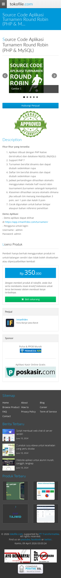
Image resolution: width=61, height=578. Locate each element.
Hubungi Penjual (30, 105)
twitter (48, 539)
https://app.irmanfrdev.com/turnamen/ (26, 221)
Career (43, 407)
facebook (36, 539)
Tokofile (21, 4)
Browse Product (11, 407)
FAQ (4, 411)
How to (25, 407)
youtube (25, 539)
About (24, 402)
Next (54, 75)
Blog (42, 402)
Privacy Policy (28, 411)
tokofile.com (16, 534)
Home (5, 402)
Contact (6, 416)
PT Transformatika (49, 534)
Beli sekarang (30, 299)
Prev (5, 75)
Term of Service (48, 411)
